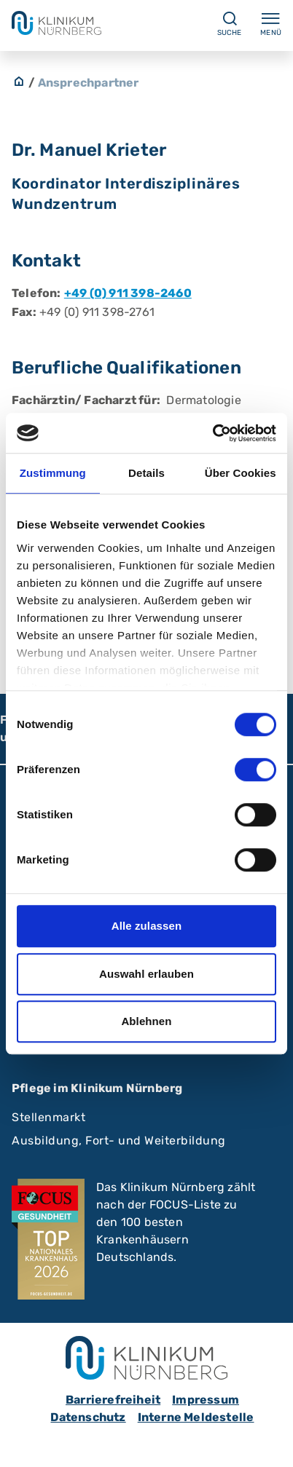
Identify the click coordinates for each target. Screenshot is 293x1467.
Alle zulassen (146, 926)
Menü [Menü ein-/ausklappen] (270, 23)
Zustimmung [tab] (53, 473)
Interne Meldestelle (196, 1417)
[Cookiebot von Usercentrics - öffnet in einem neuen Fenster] (212, 433)
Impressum (205, 1400)
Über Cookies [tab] (240, 473)
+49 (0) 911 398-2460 (128, 293)
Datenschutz (87, 1417)
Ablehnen (146, 1021)
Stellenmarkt (48, 1117)
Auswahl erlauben (146, 974)
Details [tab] (146, 473)
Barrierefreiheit (113, 1400)
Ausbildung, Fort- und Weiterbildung (119, 1140)
